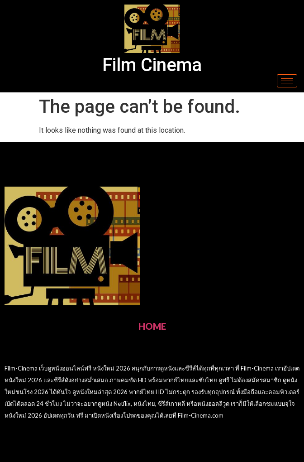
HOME (152, 326)
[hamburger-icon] (287, 80)
